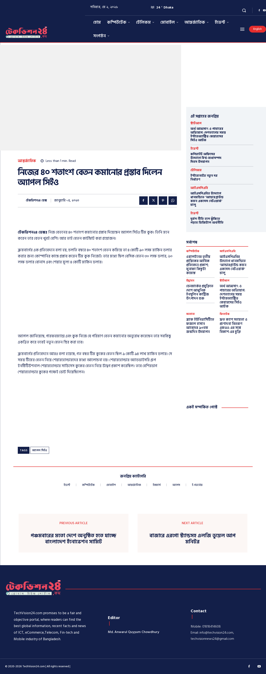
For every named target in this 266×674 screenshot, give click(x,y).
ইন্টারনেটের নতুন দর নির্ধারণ (204, 177)
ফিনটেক (225, 314)
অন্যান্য (190, 314)
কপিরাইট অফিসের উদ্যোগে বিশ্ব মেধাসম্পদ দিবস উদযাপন (205, 158)
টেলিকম (196, 170)
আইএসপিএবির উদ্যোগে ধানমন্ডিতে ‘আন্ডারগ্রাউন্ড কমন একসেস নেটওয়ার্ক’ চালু (206, 199)
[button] (244, 10)
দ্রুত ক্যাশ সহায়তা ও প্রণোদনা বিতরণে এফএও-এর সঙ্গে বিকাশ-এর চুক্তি (233, 326)
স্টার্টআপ (195, 123)
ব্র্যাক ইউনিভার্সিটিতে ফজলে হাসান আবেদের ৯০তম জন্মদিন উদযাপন (200, 326)
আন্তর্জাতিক (27, 161)
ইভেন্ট (194, 148)
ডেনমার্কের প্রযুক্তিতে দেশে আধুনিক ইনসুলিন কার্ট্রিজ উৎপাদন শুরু (199, 292)
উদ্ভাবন (190, 280)
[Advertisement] (97, 300)
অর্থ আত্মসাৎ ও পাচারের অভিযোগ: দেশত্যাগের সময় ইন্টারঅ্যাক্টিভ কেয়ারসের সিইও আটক (208, 134)
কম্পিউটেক (192, 251)
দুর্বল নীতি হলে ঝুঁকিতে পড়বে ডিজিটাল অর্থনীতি (206, 220)
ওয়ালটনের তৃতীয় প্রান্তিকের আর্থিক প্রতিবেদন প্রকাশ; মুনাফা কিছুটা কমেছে (198, 265)
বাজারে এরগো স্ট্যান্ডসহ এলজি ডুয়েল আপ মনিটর (192, 539)
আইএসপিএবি (199, 188)
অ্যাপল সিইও (39, 450)
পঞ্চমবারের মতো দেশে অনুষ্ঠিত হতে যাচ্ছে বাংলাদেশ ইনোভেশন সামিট (73, 539)
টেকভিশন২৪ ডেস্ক (36, 200)
